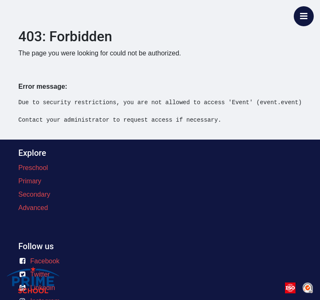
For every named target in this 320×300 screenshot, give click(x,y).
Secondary (34, 194)
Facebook (45, 261)
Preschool (33, 167)
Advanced (33, 207)
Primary (29, 181)
